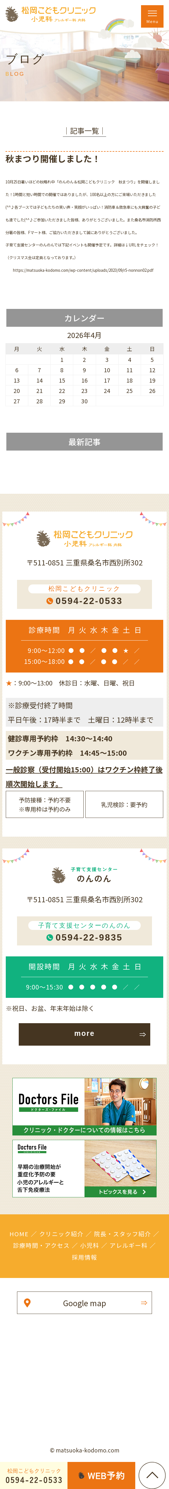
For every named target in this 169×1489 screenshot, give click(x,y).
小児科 (89, 1245)
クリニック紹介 (61, 1233)
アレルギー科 (129, 1245)
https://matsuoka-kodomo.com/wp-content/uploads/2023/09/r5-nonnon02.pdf (83, 270)
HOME (19, 1233)
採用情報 (84, 1257)
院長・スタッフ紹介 (122, 1233)
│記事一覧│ (84, 130)
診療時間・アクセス (41, 1245)
